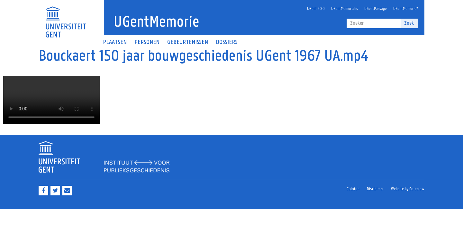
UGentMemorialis (344, 8)
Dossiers (227, 42)
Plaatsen (115, 42)
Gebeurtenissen (187, 42)
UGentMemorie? (405, 8)
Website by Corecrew (407, 189)
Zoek (409, 23)
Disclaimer (375, 189)
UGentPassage (375, 8)
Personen (146, 42)
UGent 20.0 (316, 8)
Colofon (353, 189)
